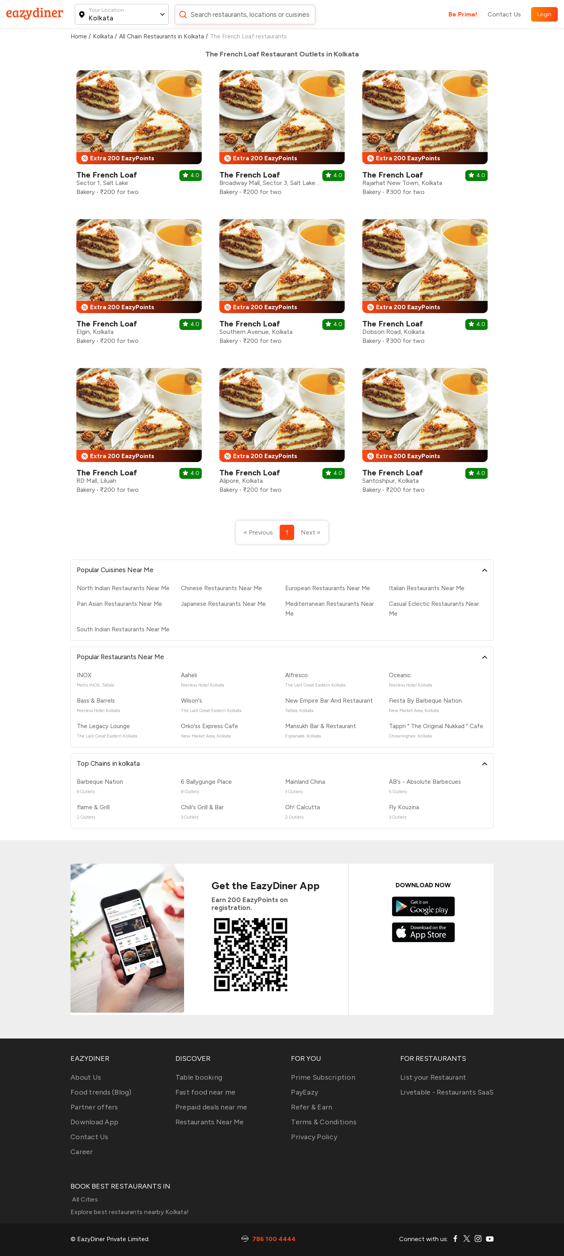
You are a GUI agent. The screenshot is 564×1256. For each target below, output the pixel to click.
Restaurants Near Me (209, 1122)
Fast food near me (205, 1092)
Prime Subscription (323, 1077)
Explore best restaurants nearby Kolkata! (129, 1212)
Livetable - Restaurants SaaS (447, 1092)
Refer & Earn (311, 1107)
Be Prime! (462, 14)
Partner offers (94, 1107)
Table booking (198, 1077)
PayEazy (304, 1092)
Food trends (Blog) (101, 1092)
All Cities (84, 1199)
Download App (94, 1122)
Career (81, 1151)
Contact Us (504, 14)
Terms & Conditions (323, 1122)
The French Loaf (106, 174)
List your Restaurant (433, 1077)
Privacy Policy (314, 1137)
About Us (85, 1077)
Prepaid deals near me (211, 1107)
